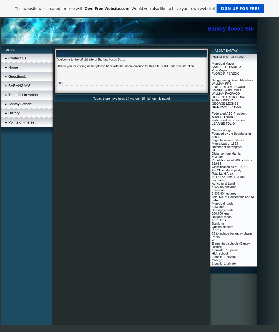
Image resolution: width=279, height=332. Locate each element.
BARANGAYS (19, 86)
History (13, 113)
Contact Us (17, 58)
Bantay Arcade (20, 104)
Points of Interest (22, 122)
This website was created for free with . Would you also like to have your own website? (139, 8)
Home (13, 67)
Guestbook (17, 76)
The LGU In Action (23, 95)
